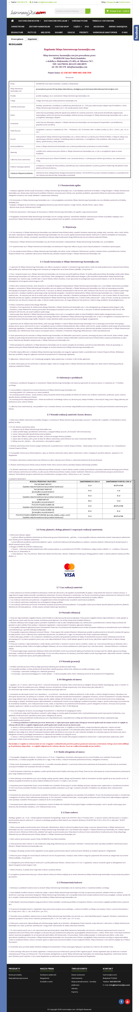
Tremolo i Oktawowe (103, 21)
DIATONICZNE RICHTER (28, 21)
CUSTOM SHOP (62, 26)
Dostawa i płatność (48, 975)
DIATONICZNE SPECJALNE (55, 21)
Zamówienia (77, 978)
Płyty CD (32, 32)
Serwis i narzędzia (118, 26)
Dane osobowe (78, 975)
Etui (87, 26)
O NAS (124, 32)
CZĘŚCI (76, 26)
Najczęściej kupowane (18, 978)
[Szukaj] (72, 11)
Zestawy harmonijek (39, 26)
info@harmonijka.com (47, 2)
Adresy (75, 988)
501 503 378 (22, 2)
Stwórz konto (124, 2)
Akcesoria (98, 26)
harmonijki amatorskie (105, 32)
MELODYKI (45, 32)
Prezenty (83, 32)
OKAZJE (71, 32)
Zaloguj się (110, 2)
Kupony (75, 992)
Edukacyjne (17, 32)
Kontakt (108, 968)
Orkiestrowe (17, 26)
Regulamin (44, 978)
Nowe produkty (15, 975)
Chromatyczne (79, 21)
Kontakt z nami (46, 981)
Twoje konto (79, 968)
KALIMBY (59, 32)
